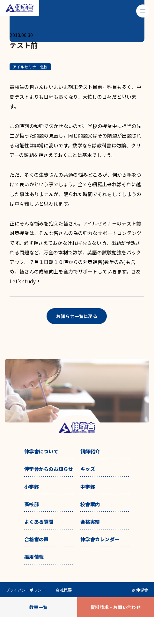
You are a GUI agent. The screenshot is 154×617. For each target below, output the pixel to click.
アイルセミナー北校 (30, 66)
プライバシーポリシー (26, 590)
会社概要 (64, 590)
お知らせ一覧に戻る (76, 316)
